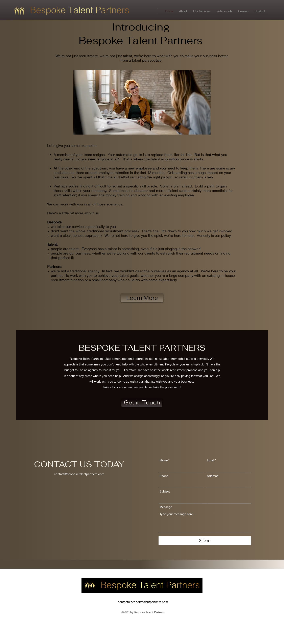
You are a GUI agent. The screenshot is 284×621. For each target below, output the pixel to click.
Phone (164, 475)
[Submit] (205, 540)
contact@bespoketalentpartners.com (79, 474)
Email (210, 460)
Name (164, 460)
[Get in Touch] (141, 402)
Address (212, 475)
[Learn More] (142, 297)
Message (166, 506)
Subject (165, 491)
